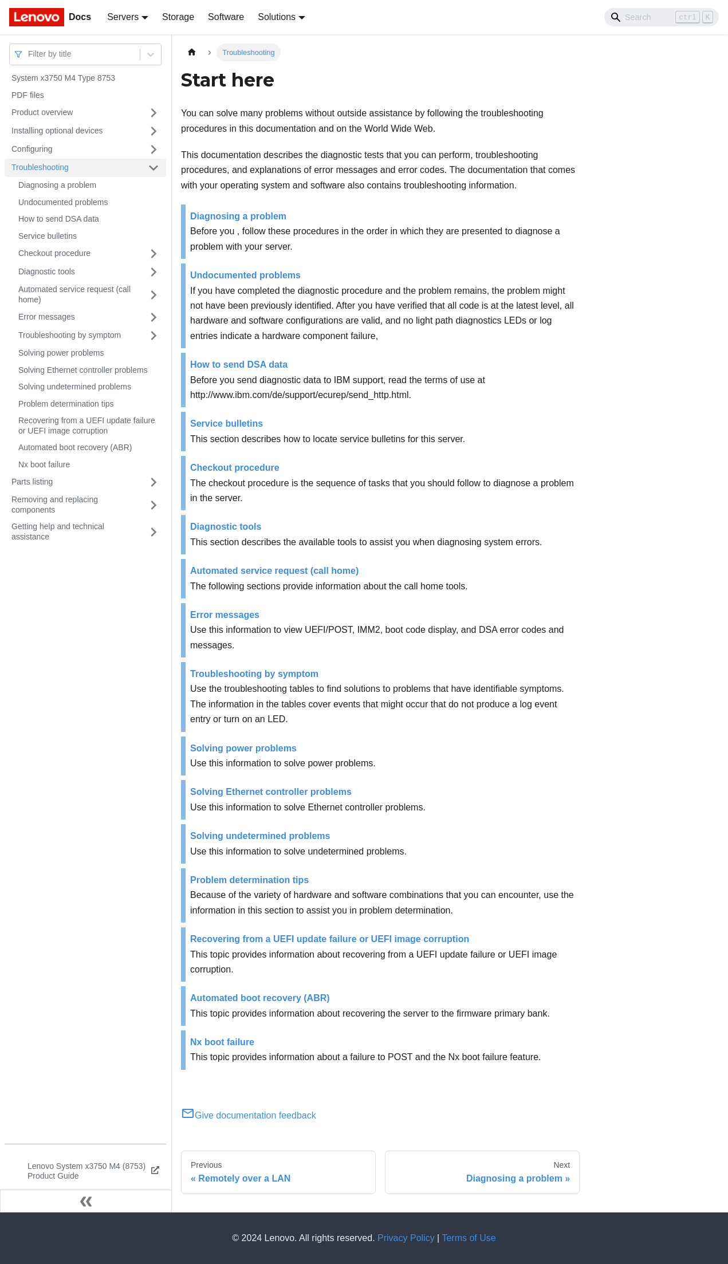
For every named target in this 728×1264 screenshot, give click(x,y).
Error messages (46, 316)
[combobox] (29, 54)
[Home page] (192, 52)
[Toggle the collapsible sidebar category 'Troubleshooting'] (153, 168)
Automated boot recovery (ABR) (75, 447)
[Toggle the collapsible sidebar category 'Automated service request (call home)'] (153, 294)
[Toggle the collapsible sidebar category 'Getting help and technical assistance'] (153, 531)
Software (226, 17)
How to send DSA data (58, 218)
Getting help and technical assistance (57, 531)
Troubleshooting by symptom (69, 335)
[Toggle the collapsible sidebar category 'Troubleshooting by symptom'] (153, 335)
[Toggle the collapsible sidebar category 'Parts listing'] (153, 482)
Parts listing (32, 481)
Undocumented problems (63, 202)
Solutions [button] (277, 17)
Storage (178, 17)
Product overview (42, 112)
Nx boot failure (44, 464)
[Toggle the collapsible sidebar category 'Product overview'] (153, 113)
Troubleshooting (40, 167)
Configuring (32, 148)
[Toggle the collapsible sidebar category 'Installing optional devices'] (153, 131)
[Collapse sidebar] (86, 1201)
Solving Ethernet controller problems (83, 370)
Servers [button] (123, 17)
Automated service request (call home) (74, 294)
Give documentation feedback (248, 1115)
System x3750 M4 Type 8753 (63, 77)
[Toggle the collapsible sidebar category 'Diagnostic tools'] (153, 272)
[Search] (661, 17)
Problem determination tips (66, 403)
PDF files (27, 95)
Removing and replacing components (54, 504)
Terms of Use (468, 1238)
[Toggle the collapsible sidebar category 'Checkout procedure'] (153, 254)
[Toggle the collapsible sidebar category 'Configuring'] (153, 149)
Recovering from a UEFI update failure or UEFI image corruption (86, 425)
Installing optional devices (57, 130)
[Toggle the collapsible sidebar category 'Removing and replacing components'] (153, 504)
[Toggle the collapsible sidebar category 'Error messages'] (153, 317)
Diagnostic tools (46, 271)
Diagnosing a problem (57, 185)
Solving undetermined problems (74, 386)
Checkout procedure (54, 253)
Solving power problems (61, 352)
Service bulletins (47, 236)
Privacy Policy (406, 1238)
